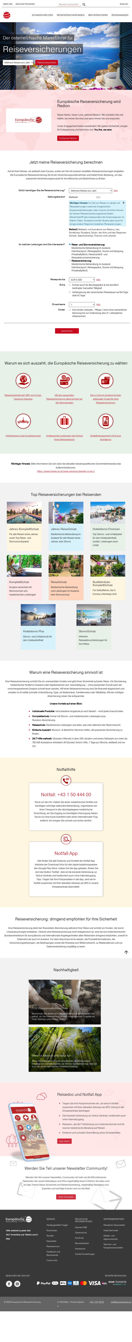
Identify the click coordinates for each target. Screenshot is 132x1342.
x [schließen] (123, 202)
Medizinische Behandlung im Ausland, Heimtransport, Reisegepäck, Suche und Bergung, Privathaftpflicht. (98, 265)
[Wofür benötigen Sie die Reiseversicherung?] (18, 62)
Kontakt (50, 1235)
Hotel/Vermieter (111, 1230)
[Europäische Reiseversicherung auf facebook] (10, 1284)
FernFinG (79, 1238)
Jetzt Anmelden (66, 1196)
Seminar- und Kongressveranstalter (113, 1246)
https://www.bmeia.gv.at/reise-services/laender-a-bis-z (66, 471)
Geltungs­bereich (56, 197)
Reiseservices (53, 1246)
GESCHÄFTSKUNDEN (25, 4)
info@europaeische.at (121, 1302)
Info (116, 190)
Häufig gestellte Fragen (57, 1225)
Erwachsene (58, 304)
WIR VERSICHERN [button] (98, 15)
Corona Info (52, 1260)
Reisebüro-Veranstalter (114, 1225)
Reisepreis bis (57, 279)
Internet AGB (81, 1227)
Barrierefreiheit (82, 1243)
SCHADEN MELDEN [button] (42, 15)
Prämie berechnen (46, 62)
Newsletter (51, 1241)
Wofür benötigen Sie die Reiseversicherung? (42, 190)
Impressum (80, 1248)
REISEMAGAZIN (120, 15)
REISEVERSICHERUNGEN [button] (70, 15)
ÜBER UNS (8, 4)
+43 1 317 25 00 (96, 1302)
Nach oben (126, 952)
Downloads (52, 1230)
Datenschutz (81, 1232)
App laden (64, 1141)
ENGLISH (124, 4)
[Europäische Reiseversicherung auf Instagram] (18, 1284)
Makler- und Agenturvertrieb (111, 1237)
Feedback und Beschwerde (53, 1253)
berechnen (67, 330)
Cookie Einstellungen (85, 1254)
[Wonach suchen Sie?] (69, 4)
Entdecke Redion (68, 138)
